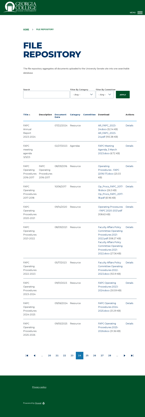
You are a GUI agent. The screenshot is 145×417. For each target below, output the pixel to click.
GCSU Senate (20, 7)
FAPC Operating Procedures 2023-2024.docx (108, 287)
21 (58, 356)
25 (88, 356)
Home (26, 29)
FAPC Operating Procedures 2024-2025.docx (108, 307)
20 (50, 356)
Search (26, 89)
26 (95, 356)
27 (103, 356)
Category (75, 114)
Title (27, 114)
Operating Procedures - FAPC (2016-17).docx (108, 170)
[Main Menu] (135, 12)
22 (65, 356)
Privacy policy (39, 387)
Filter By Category (79, 89)
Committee (89, 114)
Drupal (38, 403)
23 (73, 356)
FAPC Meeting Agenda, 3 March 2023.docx (107, 150)
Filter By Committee (105, 89)
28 (110, 356)
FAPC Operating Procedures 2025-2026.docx (108, 327)
